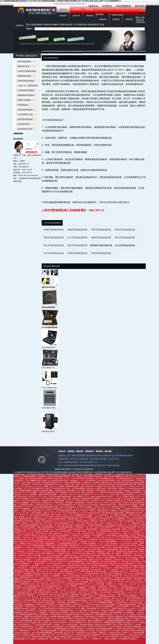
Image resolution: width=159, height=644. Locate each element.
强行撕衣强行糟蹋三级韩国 (33, 580)
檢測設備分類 (31, 56)
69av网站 (127, 509)
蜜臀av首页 (26, 484)
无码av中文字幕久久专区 (79, 612)
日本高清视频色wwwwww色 (76, 626)
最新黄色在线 (103, 511)
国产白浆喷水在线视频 (119, 565)
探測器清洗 (89, 451)
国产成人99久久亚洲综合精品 (44, 602)
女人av (49, 596)
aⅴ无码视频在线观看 (28, 476)
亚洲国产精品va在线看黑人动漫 (35, 616)
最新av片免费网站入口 (96, 620)
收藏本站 (93, 6)
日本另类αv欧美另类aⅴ (133, 492)
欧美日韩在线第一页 (46, 529)
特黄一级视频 (77, 476)
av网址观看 (113, 563)
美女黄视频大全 (137, 531)
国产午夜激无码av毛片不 (108, 545)
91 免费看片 (21, 561)
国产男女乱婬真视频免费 (24, 576)
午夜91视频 (108, 517)
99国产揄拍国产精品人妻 (92, 476)
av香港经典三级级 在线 (118, 572)
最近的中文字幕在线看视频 (106, 557)
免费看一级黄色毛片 (129, 529)
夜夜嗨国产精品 (119, 592)
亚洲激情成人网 (87, 614)
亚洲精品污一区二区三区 (79, 586)
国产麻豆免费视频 (30, 600)
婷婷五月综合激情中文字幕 (97, 563)
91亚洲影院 (41, 476)
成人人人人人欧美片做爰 (110, 494)
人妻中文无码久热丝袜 (127, 545)
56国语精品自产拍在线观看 (65, 490)
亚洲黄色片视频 (82, 521)
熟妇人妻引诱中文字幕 (127, 549)
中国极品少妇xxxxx (26, 543)
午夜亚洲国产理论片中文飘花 (86, 632)
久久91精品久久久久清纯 (31, 482)
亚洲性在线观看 (81, 559)
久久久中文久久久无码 (72, 533)
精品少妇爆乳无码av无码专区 (102, 496)
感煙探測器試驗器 (24, 76)
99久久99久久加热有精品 (130, 570)
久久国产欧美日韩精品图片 (45, 553)
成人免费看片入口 (73, 602)
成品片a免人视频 (46, 525)
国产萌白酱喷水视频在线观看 (113, 513)
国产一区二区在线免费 (96, 584)
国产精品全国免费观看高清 (76, 584)
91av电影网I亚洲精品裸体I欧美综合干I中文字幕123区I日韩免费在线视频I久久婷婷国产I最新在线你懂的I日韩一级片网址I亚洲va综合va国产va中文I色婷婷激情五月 (73, 472)
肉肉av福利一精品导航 (99, 612)
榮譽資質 (129, 19)
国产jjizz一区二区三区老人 (38, 496)
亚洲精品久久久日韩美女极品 (53, 502)
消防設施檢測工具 (48, 367)
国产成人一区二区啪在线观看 (44, 498)
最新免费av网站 (47, 490)
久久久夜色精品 (19, 551)
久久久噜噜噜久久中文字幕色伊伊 (98, 519)
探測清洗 (116, 19)
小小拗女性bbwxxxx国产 (136, 488)
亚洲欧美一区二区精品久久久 (117, 584)
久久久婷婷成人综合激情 (128, 543)
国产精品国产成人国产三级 (64, 632)
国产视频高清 (43, 594)
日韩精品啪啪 (84, 590)
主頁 (51, 53)
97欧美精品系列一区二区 (64, 559)
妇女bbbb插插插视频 (62, 523)
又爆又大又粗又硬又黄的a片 (32, 511)
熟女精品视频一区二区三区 (60, 639)
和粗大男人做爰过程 (22, 632)
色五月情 (103, 576)
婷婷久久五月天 (136, 496)
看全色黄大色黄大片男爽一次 (120, 632)
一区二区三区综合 (125, 541)
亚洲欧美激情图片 (92, 529)
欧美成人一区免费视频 (51, 576)
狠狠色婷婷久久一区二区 (29, 630)
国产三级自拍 (40, 626)
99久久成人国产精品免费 (59, 594)
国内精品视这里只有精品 (91, 498)
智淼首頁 (63, 9)
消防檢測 (89, 16)
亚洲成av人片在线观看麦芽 (35, 547)
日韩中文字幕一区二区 (90, 576)
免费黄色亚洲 (51, 545)
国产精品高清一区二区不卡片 (109, 588)
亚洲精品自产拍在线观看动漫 (81, 594)
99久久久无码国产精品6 (77, 549)
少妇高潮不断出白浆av (75, 519)
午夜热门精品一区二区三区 (103, 594)
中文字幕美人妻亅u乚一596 (129, 586)
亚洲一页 (110, 551)
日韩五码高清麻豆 (82, 578)
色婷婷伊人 (108, 559)
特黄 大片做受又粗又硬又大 (123, 624)
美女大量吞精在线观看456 (35, 478)
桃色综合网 (61, 608)
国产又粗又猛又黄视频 (125, 480)
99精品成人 (103, 632)
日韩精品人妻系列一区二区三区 (35, 535)
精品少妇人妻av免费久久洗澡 (100, 547)
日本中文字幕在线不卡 (58, 582)
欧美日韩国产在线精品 (116, 488)
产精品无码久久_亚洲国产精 (27, 568)
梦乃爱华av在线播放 (27, 527)
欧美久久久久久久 (30, 612)
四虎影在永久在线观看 (103, 624)
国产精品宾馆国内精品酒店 (126, 604)
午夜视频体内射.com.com (53, 484)
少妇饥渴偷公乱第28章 (123, 474)
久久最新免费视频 (78, 488)
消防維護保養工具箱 (95, 24)
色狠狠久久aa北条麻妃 (67, 606)
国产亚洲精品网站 (42, 537)
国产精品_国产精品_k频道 (64, 525)
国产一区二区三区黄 (75, 551)
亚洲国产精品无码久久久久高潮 (123, 608)
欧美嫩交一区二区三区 (48, 606)
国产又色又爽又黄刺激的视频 (60, 496)
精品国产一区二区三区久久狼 (128, 486)
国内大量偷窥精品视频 (129, 588)
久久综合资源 (48, 517)
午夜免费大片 (97, 639)
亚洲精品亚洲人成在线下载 (114, 600)
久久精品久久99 (28, 537)
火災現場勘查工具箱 (25, 114)
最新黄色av (113, 586)
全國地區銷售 (60, 53)
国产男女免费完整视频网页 (73, 561)
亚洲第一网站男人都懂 (77, 620)
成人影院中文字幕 (111, 523)
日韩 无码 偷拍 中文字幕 (134, 600)
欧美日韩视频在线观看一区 (106, 628)
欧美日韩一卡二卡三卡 (108, 521)
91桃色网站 (92, 588)
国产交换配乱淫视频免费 (132, 626)
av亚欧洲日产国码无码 (106, 484)
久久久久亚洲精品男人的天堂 (24, 584)
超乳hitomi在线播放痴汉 (105, 606)
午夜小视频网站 (98, 535)
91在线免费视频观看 (110, 549)
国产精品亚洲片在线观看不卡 (26, 594)
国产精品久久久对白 (41, 582)
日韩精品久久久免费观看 (81, 535)
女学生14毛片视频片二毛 (36, 555)
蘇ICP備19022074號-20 (103, 465)
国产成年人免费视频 (21, 502)
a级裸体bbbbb (78, 616)
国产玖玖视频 (139, 568)
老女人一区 (61, 584)
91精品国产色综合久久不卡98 (97, 502)
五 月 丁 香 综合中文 (21, 515)
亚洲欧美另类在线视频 (123, 578)
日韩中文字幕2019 (61, 622)
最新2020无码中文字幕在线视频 (78, 568)
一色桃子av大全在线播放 (70, 576)
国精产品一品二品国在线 (120, 637)
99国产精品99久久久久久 (29, 578)
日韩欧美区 (115, 570)
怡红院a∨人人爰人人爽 (69, 590)
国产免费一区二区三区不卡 (90, 610)
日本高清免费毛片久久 (131, 498)
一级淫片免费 (134, 572)
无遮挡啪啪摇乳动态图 (103, 614)
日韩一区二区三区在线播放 (128, 557)
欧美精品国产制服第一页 (67, 539)
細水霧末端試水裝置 (25, 129)
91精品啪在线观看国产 (95, 525)
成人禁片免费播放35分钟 (104, 478)
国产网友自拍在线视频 (35, 474)
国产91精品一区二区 (49, 618)
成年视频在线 (91, 480)
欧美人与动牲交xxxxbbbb (56, 565)
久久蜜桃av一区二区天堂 (114, 582)
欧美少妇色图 (30, 572)
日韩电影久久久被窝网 (90, 482)
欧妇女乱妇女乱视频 (42, 620)
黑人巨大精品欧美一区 (77, 622)
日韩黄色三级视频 (28, 635)
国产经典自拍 (44, 568)
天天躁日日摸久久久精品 (118, 502)
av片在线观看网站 (119, 519)
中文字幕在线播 (59, 596)
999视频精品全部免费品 (32, 574)
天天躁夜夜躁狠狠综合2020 (67, 543)
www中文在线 (35, 502)
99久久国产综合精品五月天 (52, 482)
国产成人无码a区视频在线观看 (113, 635)
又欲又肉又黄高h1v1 (34, 551)
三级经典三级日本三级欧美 (59, 612)
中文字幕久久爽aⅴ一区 (85, 606)
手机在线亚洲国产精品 (117, 580)
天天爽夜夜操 (89, 557)
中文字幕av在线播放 (65, 618)
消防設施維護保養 (48, 347)
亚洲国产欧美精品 (40, 519)
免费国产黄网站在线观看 (47, 494)
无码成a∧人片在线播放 (85, 628)
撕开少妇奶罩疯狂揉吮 (55, 626)
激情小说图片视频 (94, 549)
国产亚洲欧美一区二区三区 (85, 630)
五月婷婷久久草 (31, 557)
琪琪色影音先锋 (60, 551)
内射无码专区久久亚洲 (43, 533)
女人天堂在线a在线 (138, 517)
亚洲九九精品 (119, 590)
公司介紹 (76, 9)
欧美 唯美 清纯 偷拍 (122, 517)
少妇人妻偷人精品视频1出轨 (57, 547)
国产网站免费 (89, 551)
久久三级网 (141, 608)
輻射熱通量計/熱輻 (48, 408)
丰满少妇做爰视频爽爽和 (29, 525)
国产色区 (31, 539)
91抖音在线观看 (106, 592)
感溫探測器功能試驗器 (26, 81)
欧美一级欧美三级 (43, 635)
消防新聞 (63, 16)
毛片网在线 (64, 570)
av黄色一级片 (69, 484)
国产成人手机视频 (108, 604)
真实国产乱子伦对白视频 (51, 574)
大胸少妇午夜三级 (82, 500)
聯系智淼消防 (18, 139)
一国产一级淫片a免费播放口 (127, 596)
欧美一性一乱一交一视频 (121, 598)
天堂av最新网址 (61, 529)
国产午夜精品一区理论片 (87, 511)
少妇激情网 (43, 612)
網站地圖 (108, 451)
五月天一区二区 (80, 509)
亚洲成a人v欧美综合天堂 (116, 500)
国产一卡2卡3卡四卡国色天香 (82, 523)
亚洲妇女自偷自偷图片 (123, 555)
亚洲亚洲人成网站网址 (115, 616)
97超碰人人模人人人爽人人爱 (41, 622)
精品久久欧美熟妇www (127, 563)
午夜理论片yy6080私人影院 (23, 570)
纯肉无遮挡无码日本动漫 (123, 482)
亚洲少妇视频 (85, 537)
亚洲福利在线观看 (27, 626)
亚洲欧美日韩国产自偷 (107, 504)
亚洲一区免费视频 (97, 582)
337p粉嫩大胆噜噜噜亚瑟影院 (67, 486)
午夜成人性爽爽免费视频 (108, 541)
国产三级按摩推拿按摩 (23, 519)
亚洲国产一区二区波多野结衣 (98, 515)
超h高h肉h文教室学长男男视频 (133, 630)
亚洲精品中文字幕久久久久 (55, 580)
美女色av (38, 576)
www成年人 (92, 596)
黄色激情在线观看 (40, 561)
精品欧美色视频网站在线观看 (118, 618)
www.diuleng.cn (109, 455)
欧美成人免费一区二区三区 (87, 637)
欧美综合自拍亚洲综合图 (64, 517)
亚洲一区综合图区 (132, 559)
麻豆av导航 (58, 533)
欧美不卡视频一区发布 (59, 515)
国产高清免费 (74, 474)
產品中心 (89, 9)
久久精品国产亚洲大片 (26, 504)
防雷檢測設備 (23, 105)
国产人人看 (99, 523)
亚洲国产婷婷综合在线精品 (42, 637)
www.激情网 (35, 618)
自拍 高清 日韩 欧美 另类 (97, 626)
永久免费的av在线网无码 (127, 639)
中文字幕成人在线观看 (85, 490)
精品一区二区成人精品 (121, 531)
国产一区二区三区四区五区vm (63, 635)
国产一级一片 (125, 523)
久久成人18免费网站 (79, 588)
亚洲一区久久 (135, 576)
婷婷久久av (127, 533)
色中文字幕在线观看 (67, 507)
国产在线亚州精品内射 (107, 539)
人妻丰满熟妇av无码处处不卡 (116, 525)
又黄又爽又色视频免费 (46, 492)
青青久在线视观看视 (29, 588)
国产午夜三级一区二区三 (22, 602)
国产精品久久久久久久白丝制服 (37, 486)
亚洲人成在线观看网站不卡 (110, 561)
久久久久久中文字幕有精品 (108, 543)
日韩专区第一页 (107, 482)
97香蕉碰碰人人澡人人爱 (83, 527)
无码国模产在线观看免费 (75, 502)
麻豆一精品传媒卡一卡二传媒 (93, 492)
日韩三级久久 (136, 637)
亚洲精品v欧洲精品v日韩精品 (56, 474)
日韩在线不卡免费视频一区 (126, 610)
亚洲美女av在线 (135, 515)
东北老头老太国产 (95, 600)
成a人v (52, 486)
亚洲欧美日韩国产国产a (59, 537)
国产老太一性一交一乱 (36, 596)
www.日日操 (98, 517)
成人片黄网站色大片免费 (46, 584)
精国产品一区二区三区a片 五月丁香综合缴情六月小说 (63, 513)
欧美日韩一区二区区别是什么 (102, 568)
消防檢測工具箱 (23, 66)
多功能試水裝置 (23, 124)
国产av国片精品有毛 (125, 539)
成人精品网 (48, 551)
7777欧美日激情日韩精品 (43, 624)
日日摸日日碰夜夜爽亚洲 (44, 559)
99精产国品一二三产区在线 (83, 604)
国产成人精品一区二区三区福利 (108, 630)
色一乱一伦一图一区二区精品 (124, 614)
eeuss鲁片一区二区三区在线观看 (64, 592)
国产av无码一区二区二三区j (47, 572)
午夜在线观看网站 (116, 612)
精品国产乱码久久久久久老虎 (51, 578)
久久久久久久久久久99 (65, 521)
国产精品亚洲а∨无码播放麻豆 (112, 574)
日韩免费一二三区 (38, 565)
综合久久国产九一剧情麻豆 (88, 592)
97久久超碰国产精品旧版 (70, 614)
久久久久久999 (104, 637)
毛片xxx (102, 500)
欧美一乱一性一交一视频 (76, 608)
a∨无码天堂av (50, 541)
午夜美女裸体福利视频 (64, 527)
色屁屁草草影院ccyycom (68, 572)
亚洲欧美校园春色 (128, 494)
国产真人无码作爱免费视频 (33, 541)
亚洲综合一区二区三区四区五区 (30, 517)
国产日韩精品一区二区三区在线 (68, 492)
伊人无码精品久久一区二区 (72, 574)
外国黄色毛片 (53, 610)
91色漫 (69, 580)
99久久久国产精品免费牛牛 (105, 527)
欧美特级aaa (103, 586)
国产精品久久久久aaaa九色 (23, 533)
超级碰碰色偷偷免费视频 (115, 620)
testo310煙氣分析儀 (49, 387)
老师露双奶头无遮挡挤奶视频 (127, 551)
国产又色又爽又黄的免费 (79, 570)
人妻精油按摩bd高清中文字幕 (96, 580)
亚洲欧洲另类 (80, 525)
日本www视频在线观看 (56, 519)
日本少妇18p (74, 537)
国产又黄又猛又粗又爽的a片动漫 (84, 553)
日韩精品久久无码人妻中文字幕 (25, 529)
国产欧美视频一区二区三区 (64, 500)
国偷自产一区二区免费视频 (88, 539)
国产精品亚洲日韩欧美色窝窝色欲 (88, 635)
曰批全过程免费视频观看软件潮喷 (46, 507)
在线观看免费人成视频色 (113, 622)
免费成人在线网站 (133, 620)
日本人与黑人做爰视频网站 (45, 543)
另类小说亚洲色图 (87, 486)
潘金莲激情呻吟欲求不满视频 (49, 557)
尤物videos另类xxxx (119, 507)
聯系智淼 (99, 451)
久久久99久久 (49, 511)
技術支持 (76, 16)
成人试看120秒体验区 (85, 507)
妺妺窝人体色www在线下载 (45, 521)
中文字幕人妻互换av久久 (56, 563)
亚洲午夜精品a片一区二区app (106, 490)
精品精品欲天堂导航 (24, 592)
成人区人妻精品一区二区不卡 (89, 494)
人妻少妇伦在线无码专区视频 (90, 555)
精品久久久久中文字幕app (88, 504)
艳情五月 (93, 586)
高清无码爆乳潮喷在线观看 (66, 511)
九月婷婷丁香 (78, 580)
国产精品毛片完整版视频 (114, 492)
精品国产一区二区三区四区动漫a (66, 624)
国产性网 (72, 628)
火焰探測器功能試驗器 (26, 90)
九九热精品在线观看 (63, 604)
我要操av (141, 549)
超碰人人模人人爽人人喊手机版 (68, 498)
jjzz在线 (103, 618)
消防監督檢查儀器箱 (25, 109)
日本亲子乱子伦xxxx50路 (41, 509)
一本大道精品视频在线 (31, 586)
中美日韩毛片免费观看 (135, 519)
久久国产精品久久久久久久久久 (126, 594)
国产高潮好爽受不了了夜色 (76, 596)
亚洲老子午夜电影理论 (126, 521)
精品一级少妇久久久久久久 (86, 484)
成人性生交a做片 (88, 533)
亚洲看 (29, 561)
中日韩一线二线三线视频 (45, 604)
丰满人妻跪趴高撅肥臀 (48, 630)
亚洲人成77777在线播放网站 (61, 531)
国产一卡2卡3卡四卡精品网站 (68, 541)
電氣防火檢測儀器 (24, 100)
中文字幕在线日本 (23, 565)
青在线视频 (136, 598)
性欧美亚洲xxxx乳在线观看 (110, 529)
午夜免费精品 (25, 509)
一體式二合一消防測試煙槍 (28, 85)
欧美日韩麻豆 (37, 513)
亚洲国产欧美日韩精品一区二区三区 (126, 547)
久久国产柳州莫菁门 (123, 606)
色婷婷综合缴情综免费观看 (77, 600)
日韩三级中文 (119, 559)
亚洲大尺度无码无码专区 (126, 628)
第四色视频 (61, 602)
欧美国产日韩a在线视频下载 (72, 557)
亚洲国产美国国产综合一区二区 (58, 478)
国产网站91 (109, 474)
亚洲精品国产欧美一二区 (69, 610)
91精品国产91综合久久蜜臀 (105, 486)
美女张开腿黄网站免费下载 (126, 484)
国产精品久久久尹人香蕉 (78, 547)
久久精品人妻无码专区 (135, 635)
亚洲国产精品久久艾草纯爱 (62, 509)
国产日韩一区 (87, 602)
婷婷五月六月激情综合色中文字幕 (57, 488)
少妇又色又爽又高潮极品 (106, 480)
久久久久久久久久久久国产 (111, 498)
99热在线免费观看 (26, 620)
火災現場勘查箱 (80, 24)
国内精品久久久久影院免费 (36, 610)
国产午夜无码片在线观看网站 (59, 535)
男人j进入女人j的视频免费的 (135, 574)
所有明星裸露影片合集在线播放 (116, 535)
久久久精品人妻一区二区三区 (103, 537)
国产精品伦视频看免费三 (100, 565)
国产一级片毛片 (70, 494)
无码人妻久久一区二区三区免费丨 (109, 509)
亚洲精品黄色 (29, 604)
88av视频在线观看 (60, 628)
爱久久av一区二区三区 (21, 637)
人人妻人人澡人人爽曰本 (135, 592)
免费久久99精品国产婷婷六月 (64, 637)
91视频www (93, 521)
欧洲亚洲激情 (68, 578)
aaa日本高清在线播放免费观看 (58, 476)
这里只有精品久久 (25, 624)
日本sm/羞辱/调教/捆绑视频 (41, 632)
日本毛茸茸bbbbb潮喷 (83, 517)
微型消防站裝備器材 (25, 119)
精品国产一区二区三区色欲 (32, 523)
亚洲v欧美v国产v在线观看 (46, 539)
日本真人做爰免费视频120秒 (101, 590)
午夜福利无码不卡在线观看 (128, 504)
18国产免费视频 (39, 590)
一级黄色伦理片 (39, 563)
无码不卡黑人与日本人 (59, 620)
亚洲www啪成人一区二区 (100, 570)
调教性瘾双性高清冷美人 (134, 513)
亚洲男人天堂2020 (95, 559)
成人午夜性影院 (23, 618)
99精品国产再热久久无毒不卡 (79, 565)
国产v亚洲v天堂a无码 (92, 513)
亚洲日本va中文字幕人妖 (134, 582)
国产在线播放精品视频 (35, 545)
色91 (121, 490)
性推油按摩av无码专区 (101, 598)
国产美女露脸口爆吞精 (50, 586)
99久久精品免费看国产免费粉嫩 (127, 537)
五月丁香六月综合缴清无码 (33, 488)
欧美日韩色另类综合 (76, 529)
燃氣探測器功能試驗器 (26, 95)
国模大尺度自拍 (108, 555)
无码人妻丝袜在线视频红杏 (114, 476)
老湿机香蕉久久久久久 (43, 628)
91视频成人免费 (103, 553)
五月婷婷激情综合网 (91, 574)
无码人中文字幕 (53, 590)
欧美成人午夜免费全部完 (39, 639)
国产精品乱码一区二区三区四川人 (109, 533)
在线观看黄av (101, 551)
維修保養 (102, 19)
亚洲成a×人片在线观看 (132, 490)
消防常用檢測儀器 (24, 61)
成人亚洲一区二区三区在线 (42, 598)
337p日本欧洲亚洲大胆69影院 (82, 478)
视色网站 (36, 490)
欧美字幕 (21, 555)
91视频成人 (114, 511)
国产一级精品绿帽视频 (23, 490)
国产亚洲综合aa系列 (46, 600)
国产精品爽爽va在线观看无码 (68, 545)
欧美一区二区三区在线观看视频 (100, 531)
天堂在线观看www (44, 549)
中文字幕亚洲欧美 (115, 626)
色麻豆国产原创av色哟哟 (131, 561)
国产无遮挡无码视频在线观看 (27, 614)
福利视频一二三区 (77, 480)
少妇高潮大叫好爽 (63, 553)
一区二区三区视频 (121, 496)
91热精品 (20, 478)
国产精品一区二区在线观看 (78, 582)
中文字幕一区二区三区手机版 (64, 598)
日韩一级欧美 (116, 553)
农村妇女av (91, 488)
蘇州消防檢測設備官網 (124, 455)
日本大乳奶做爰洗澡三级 (124, 478)
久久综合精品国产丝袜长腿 (38, 531)
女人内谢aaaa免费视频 (87, 543)
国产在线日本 (139, 539)
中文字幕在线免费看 (84, 598)
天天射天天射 (37, 484)
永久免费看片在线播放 (118, 515)
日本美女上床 (60, 600)
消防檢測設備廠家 (50, 24)
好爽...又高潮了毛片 (94, 622)
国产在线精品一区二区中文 (118, 576)
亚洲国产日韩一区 (32, 606)
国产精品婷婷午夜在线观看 (23, 521)
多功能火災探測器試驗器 (27, 71)
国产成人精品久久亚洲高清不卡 (102, 578)
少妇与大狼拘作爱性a (46, 588)
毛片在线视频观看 (92, 561)
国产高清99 (47, 523)
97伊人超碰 (17, 541)
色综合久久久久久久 (102, 507)
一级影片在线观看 (110, 639)
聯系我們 (19, 25)
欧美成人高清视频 (108, 610)
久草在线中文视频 (55, 561)
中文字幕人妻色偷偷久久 (31, 500)
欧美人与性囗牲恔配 (54, 555)
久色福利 (94, 500)
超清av (97, 604)
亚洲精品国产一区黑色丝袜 (50, 614)
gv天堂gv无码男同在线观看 (58, 480)
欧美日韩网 (91, 509)
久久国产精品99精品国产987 (66, 504)
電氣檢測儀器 (37, 24)
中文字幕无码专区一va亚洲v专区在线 (128, 602)
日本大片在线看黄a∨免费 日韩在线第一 (93, 572)
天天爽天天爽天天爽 (66, 630)
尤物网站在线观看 (86, 624)
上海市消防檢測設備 (74, 53)
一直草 (60, 494)
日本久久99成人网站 (134, 580)
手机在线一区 (20, 610)
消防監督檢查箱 (65, 24)
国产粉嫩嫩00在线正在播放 (37, 480)
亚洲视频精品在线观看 (107, 596)
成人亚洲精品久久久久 (81, 496)
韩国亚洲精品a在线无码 (123, 568)
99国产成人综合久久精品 (76, 563)
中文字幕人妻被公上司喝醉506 (92, 474)
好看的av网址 (101, 488)
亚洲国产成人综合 (70, 555)
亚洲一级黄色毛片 (57, 568)
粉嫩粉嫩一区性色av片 (88, 541)
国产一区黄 (64, 586)
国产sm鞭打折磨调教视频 (39, 515)
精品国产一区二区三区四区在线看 (43, 608)
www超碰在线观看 (59, 549)
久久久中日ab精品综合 (89, 545)
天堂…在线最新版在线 (77, 515)
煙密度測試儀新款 (48, 431)
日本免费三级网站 (80, 531)
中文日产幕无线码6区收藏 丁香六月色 (130, 527)
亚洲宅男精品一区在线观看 (95, 616)
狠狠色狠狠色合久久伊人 (81, 639)
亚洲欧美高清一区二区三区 (130, 511)
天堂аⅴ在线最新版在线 (72, 482)
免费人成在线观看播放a (46, 527)
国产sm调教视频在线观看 (103, 602)
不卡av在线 (136, 606)
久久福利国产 (129, 612)
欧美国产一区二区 (63, 588)
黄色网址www (47, 500)
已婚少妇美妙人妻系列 (41, 592)
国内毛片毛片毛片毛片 (45, 504)
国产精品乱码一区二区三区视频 (86, 618)
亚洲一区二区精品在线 (135, 500)
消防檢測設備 (140, 18)
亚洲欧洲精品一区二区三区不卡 (98, 608)
